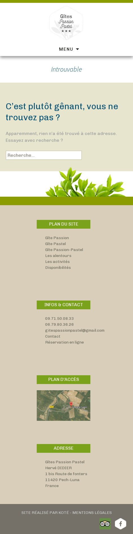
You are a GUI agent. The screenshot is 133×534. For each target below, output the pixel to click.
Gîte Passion (57, 237)
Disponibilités (58, 267)
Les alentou (56, 255)
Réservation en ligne (64, 342)
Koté (63, 512)
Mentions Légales (92, 512)
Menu (66, 49)
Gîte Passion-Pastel (64, 249)
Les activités (57, 261)
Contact (52, 336)
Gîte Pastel (55, 243)
